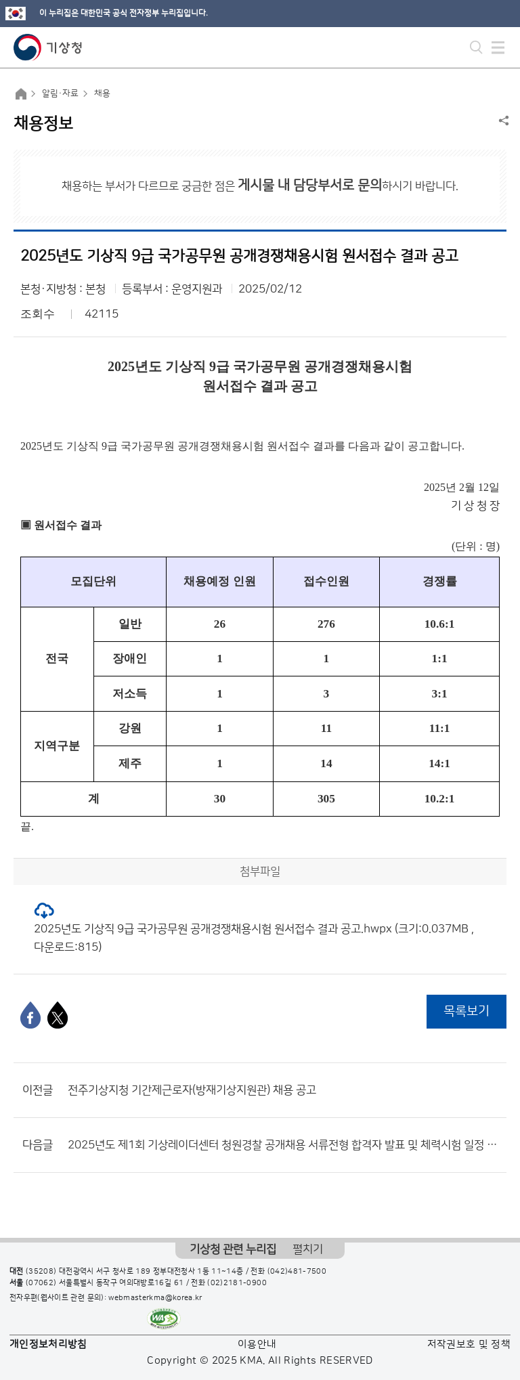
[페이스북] (30, 1015)
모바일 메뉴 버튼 (498, 47)
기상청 (48, 47)
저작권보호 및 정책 (469, 1344)
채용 (102, 93)
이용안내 (257, 1344)
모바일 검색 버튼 (476, 47)
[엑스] (57, 1015)
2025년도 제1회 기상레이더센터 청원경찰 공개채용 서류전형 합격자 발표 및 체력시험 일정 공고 (284, 1145)
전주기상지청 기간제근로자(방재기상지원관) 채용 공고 (192, 1090)
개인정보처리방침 (48, 1344)
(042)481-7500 (297, 1272)
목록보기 (466, 1011)
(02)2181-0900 (237, 1283)
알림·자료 (60, 93)
